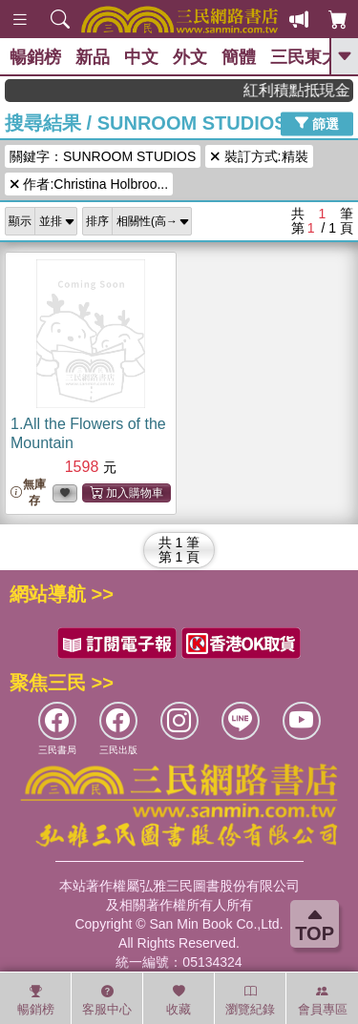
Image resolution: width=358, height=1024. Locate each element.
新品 (92, 57)
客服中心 (107, 1000)
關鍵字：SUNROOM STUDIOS (103, 156)
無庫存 (28, 492)
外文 (190, 57)
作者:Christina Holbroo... (89, 184)
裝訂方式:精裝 (258, 156)
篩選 (317, 123)
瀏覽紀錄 (250, 1000)
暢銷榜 (35, 57)
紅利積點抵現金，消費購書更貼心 (306, 90)
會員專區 (322, 1000)
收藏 (178, 1000)
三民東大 (304, 57)
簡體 (238, 57)
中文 (141, 57)
